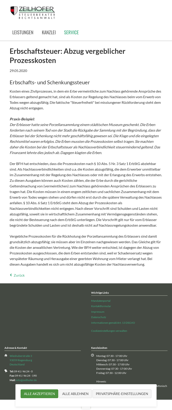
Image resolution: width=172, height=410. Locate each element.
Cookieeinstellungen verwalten (109, 330)
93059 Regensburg (21, 360)
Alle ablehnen (75, 394)
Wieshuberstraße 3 (21, 356)
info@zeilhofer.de (26, 380)
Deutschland (17, 364)
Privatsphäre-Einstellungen (122, 394)
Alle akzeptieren (39, 394)
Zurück (19, 275)
